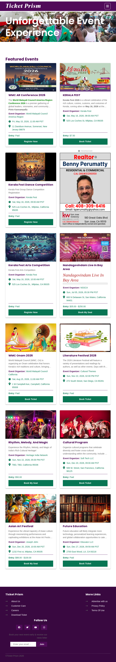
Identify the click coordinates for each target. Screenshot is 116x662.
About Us (15, 601)
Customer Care (18, 606)
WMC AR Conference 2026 (26, 95)
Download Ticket (19, 615)
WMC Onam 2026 (20, 355)
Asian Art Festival (20, 526)
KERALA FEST (71, 95)
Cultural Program (75, 442)
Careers (15, 610)
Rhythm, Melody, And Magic (28, 442)
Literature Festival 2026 (79, 355)
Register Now (30, 141)
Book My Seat (85, 312)
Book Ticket (85, 141)
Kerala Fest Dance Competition (30, 184)
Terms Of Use (98, 610)
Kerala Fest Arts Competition (29, 265)
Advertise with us (100, 601)
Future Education (75, 526)
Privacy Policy (98, 606)
